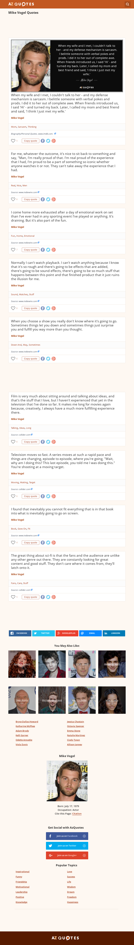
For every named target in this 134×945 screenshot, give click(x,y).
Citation (77, 813)
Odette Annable (24, 739)
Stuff (31, 294)
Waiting (24, 482)
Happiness (72, 902)
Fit (29, 528)
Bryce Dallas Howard (27, 721)
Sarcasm (22, 126)
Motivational (22, 886)
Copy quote (30, 140)
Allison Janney (74, 744)
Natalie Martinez (76, 735)
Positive (20, 897)
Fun (13, 235)
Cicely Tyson (73, 739)
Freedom (71, 897)
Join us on (67, 835)
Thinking (32, 126)
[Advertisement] (67, 26)
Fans (13, 583)
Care (19, 583)
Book (13, 528)
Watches (23, 294)
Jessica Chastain (75, 721)
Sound (14, 294)
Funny (19, 876)
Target (32, 482)
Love (69, 871)
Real (13, 185)
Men (24, 185)
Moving (15, 482)
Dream (70, 891)
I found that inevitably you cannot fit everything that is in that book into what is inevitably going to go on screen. (62, 511)
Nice (19, 185)
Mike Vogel (17, 117)
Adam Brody (22, 730)
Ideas (22, 427)
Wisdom (71, 886)
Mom (14, 126)
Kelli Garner (22, 735)
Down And (16, 344)
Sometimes (34, 344)
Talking (14, 427)
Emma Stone (73, 730)
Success (71, 876)
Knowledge (21, 902)
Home (19, 235)
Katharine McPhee (25, 726)
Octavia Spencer (75, 726)
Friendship (21, 881)
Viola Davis (22, 744)
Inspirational (22, 871)
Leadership (21, 891)
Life (69, 881)
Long (28, 427)
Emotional (29, 235)
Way (25, 344)
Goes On (22, 528)
